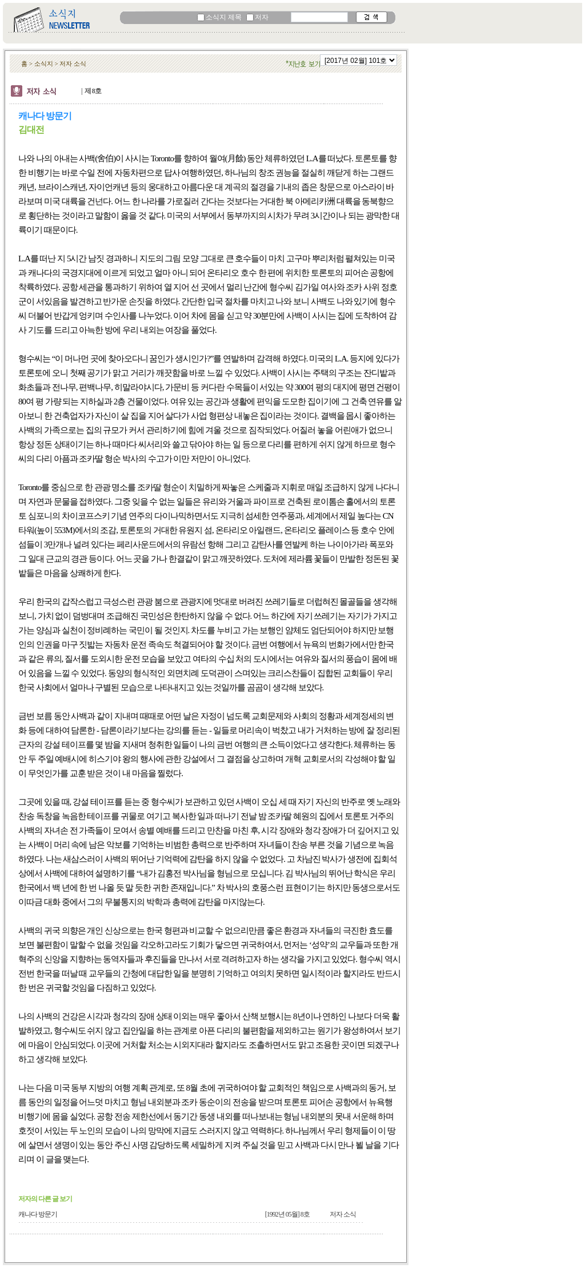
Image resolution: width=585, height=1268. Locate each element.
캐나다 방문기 (37, 1214)
